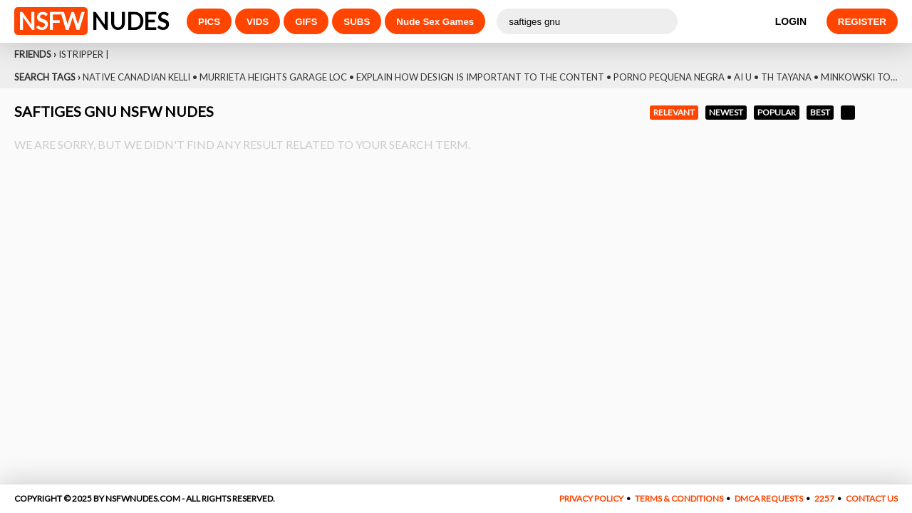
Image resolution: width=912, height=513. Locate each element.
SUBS (356, 21)
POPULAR (776, 112)
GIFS (306, 21)
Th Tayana (786, 77)
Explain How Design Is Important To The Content (480, 77)
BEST (820, 112)
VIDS (258, 21)
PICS (209, 21)
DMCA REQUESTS (769, 498)
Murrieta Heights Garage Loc (273, 77)
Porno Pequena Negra (669, 77)
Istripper (80, 54)
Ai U (743, 77)
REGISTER (862, 21)
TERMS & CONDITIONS (679, 498)
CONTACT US (872, 498)
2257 (824, 498)
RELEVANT (674, 112)
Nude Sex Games (435, 21)
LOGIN (791, 21)
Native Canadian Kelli (136, 77)
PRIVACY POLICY (591, 498)
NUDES (91, 21)
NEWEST (726, 112)
